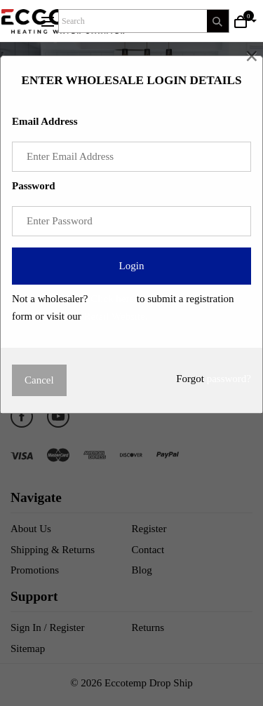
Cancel (39, 380)
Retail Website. (116, 316)
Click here (112, 298)
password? (229, 378)
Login (131, 265)
